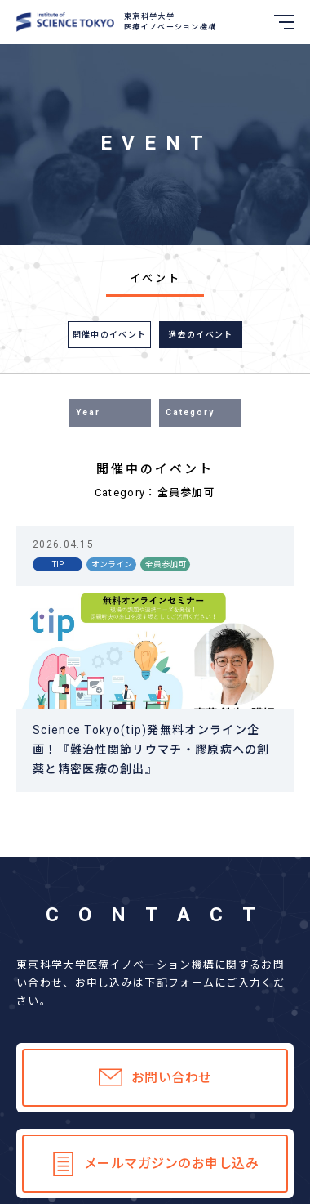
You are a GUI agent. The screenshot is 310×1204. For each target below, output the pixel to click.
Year (88, 412)
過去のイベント (200, 334)
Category (190, 412)
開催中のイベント (109, 334)
